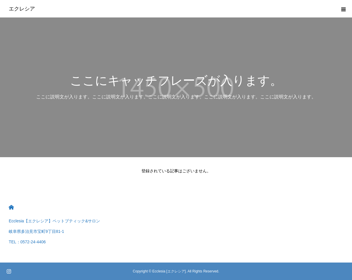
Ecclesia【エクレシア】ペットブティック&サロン (54, 221)
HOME (11, 207)
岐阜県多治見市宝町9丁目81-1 (36, 231)
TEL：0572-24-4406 (27, 242)
